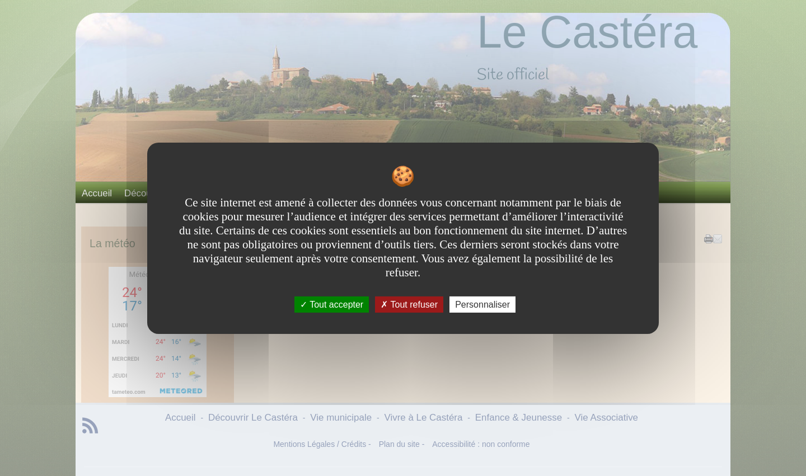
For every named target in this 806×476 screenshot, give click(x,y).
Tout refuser (409, 304)
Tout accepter (331, 304)
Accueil (97, 193)
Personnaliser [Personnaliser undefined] (482, 304)
